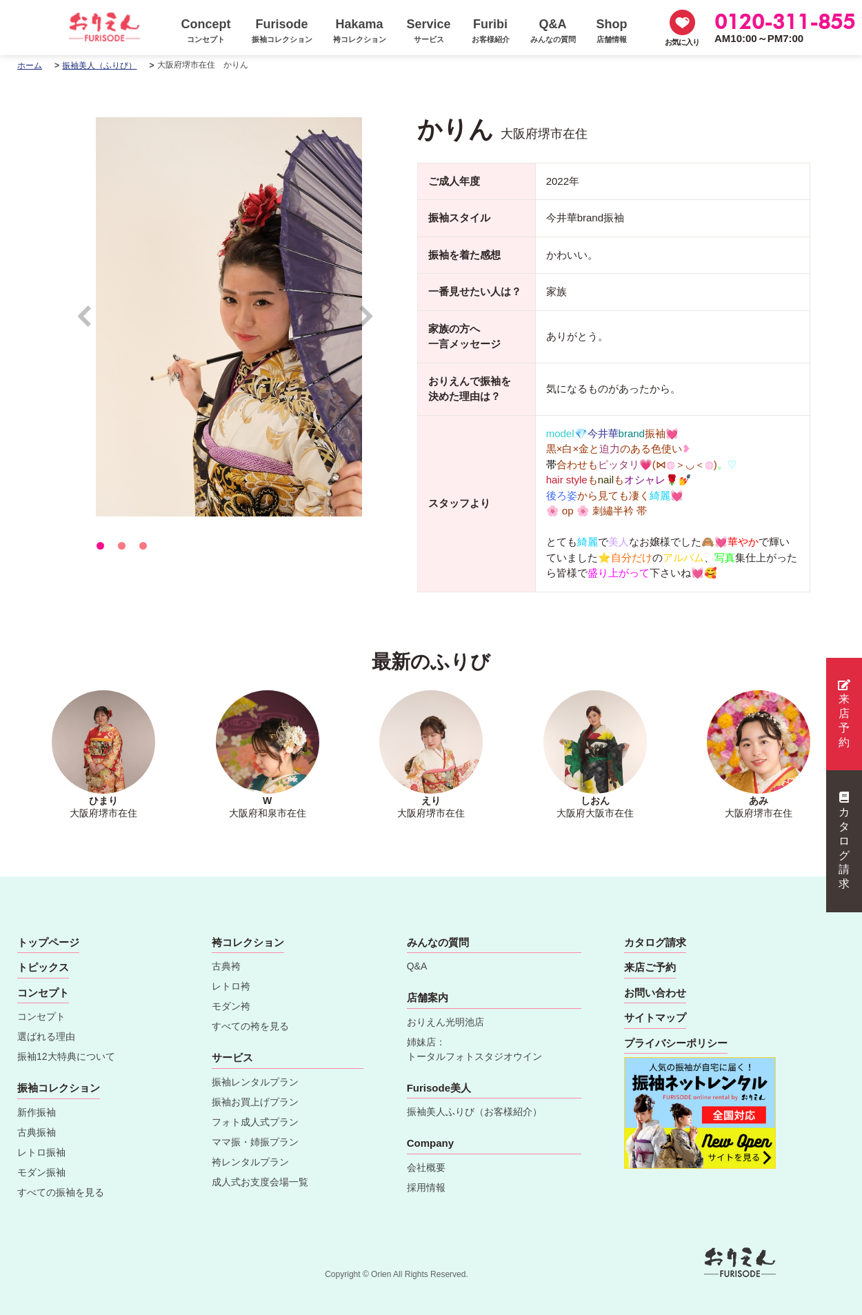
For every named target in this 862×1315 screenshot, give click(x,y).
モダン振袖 (41, 1172)
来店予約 (844, 713)
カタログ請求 (844, 841)
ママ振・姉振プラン (255, 1141)
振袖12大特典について (66, 1056)
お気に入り (682, 42)
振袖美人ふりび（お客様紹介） (474, 1111)
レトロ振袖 (41, 1152)
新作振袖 (36, 1112)
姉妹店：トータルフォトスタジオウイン (474, 1049)
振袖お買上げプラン (255, 1101)
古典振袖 (36, 1132)
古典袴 (226, 966)
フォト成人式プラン (255, 1121)
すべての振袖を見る (60, 1192)
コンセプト (41, 1016)
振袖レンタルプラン (255, 1081)
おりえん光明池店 (445, 1021)
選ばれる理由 (46, 1036)
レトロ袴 (231, 986)
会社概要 (426, 1167)
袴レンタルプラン (250, 1161)
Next (366, 322)
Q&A (417, 966)
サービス (232, 1057)
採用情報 (426, 1187)
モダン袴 (231, 1006)
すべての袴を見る (250, 1026)
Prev (91, 322)
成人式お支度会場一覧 (260, 1181)
